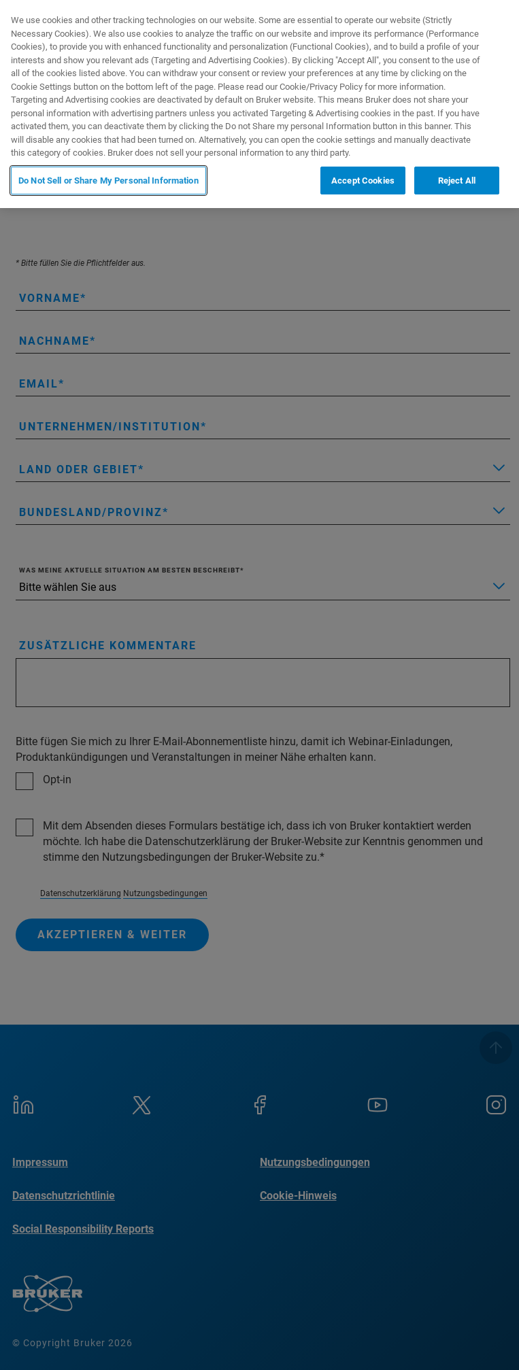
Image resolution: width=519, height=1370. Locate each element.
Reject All (456, 180)
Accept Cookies (363, 180)
